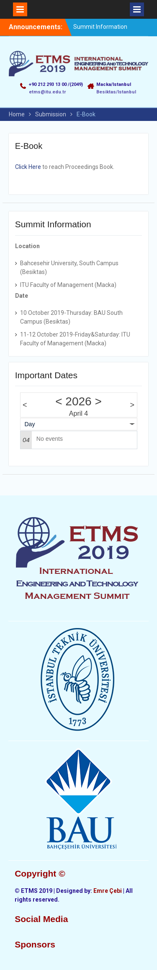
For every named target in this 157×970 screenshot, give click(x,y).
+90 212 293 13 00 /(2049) (56, 84)
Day (30, 424)
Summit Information (100, 26)
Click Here (28, 166)
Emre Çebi (107, 890)
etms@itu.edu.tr (47, 92)
